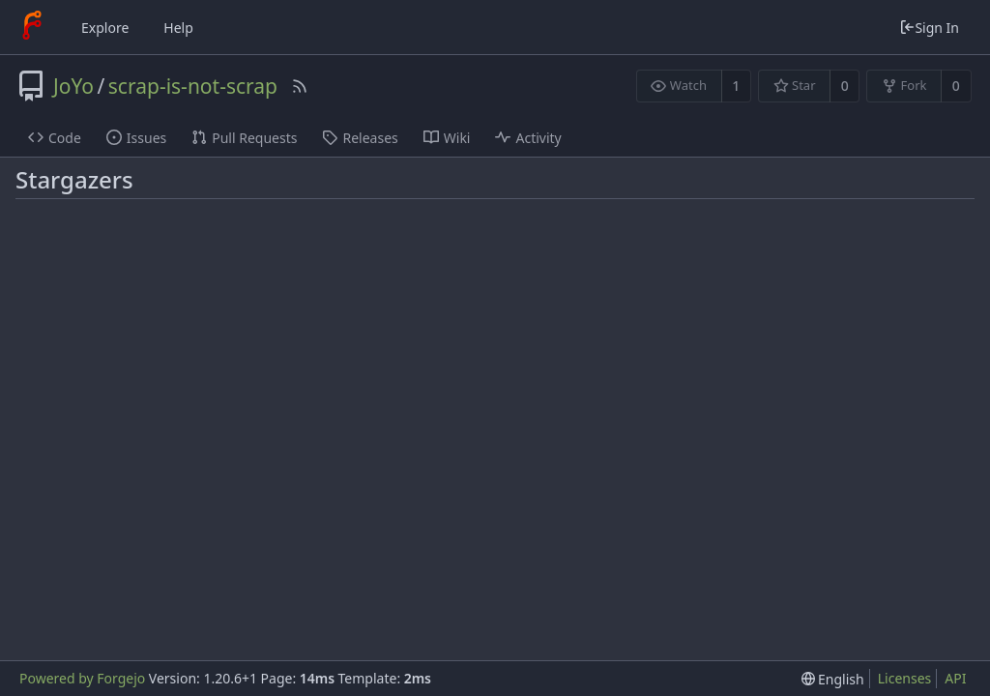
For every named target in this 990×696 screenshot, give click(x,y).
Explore (105, 27)
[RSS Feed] (299, 86)
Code (54, 138)
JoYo (73, 86)
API (955, 678)
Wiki (447, 138)
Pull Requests (244, 138)
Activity (528, 138)
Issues (136, 138)
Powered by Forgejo (82, 678)
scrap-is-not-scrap (192, 86)
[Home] (31, 27)
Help (178, 27)
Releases (359, 138)
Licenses (905, 678)
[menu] (832, 679)
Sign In (929, 27)
